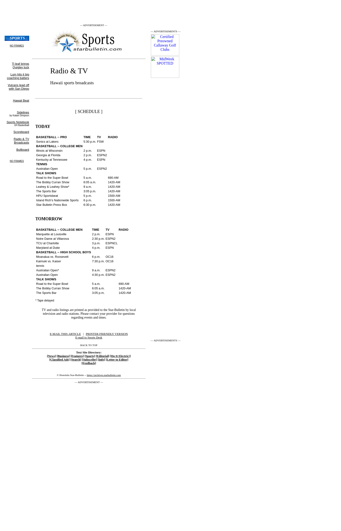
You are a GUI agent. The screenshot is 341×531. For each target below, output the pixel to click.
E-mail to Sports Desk (88, 337)
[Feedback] (88, 363)
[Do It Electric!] (120, 356)
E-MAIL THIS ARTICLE (65, 334)
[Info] (101, 359)
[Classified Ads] (59, 359)
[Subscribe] (89, 359)
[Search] (75, 359)
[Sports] (90, 356)
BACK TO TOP (88, 345)
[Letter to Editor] (117, 359)
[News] (51, 356)
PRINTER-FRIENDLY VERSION (107, 334)
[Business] (63, 356)
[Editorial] (102, 356)
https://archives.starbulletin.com (104, 375)
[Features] (77, 356)
